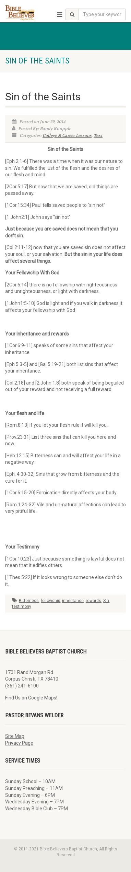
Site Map (14, 736)
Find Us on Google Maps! (31, 697)
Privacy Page (19, 743)
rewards (93, 600)
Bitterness (29, 600)
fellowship (50, 600)
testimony (21, 606)
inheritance (73, 600)
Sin (106, 600)
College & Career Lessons (67, 135)
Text (98, 135)
